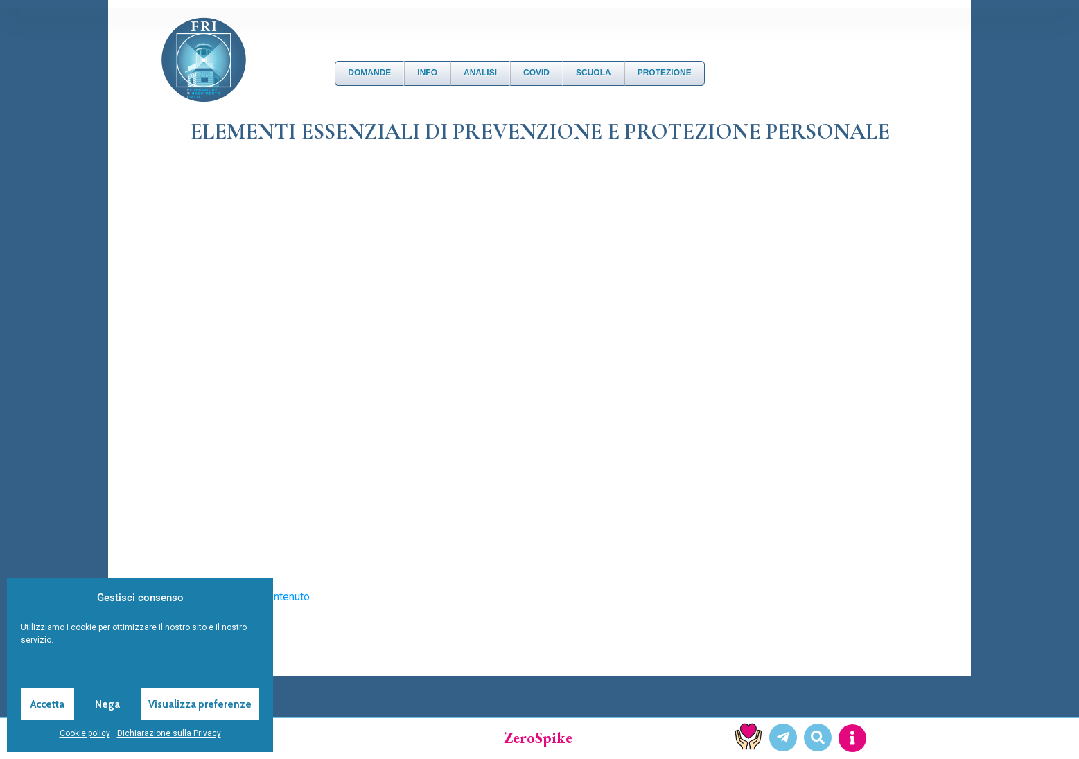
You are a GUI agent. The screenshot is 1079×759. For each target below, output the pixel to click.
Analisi (480, 73)
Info (427, 73)
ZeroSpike (538, 738)
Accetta (47, 704)
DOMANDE (369, 73)
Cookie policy (85, 733)
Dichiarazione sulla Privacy (169, 733)
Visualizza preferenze (200, 704)
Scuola (593, 73)
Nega (107, 704)
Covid (536, 73)
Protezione (665, 73)
